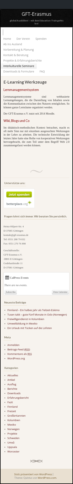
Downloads (14, 393)
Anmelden (13, 345)
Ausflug (11, 384)
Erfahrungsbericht (18, 397)
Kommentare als (19, 354)
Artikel (11, 380)
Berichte (12, 389)
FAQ (42, 71)
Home (7, 39)
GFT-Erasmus (36, 14)
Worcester (13, 451)
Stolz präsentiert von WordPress (33, 474)
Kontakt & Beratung (15, 55)
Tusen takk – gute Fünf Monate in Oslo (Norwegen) (37, 314)
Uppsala (12, 447)
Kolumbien (13, 420)
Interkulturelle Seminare (18, 66)
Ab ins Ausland (12, 44)
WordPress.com (47, 478)
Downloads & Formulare (18, 71)
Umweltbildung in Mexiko (22, 323)
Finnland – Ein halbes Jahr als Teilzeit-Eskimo (33, 310)
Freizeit (11, 411)
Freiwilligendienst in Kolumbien (25, 319)
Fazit (10, 402)
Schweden (13, 438)
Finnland (12, 406)
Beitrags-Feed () (18, 349)
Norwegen (13, 429)
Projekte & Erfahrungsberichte (22, 60)
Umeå (10, 442)
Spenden (41, 39)
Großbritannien (16, 415)
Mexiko (11, 424)
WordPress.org (16, 358)
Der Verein (23, 39)
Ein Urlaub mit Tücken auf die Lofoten (29, 328)
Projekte (12, 433)
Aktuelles (12, 375)
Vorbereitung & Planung (18, 49)
